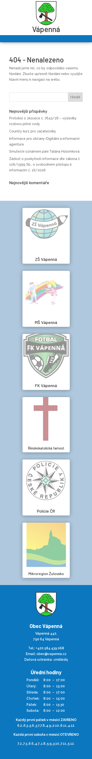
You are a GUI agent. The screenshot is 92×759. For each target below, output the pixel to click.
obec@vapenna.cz (51, 654)
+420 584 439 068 (50, 648)
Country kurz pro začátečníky (32, 131)
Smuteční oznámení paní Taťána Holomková (44, 151)
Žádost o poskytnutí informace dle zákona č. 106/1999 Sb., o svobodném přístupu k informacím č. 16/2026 (45, 164)
